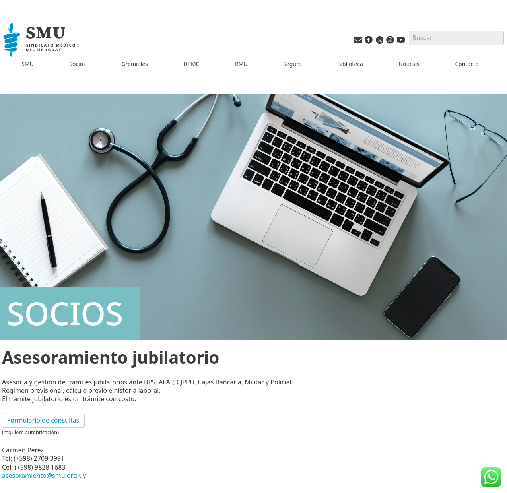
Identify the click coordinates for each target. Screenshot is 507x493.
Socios (77, 64)
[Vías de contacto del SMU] (358, 41)
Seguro (292, 64)
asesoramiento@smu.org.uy (44, 475)
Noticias (409, 64)
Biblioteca (350, 64)
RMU (241, 64)
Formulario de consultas (43, 420)
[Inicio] (40, 41)
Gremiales (134, 64)
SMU (27, 64)
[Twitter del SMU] (379, 41)
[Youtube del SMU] (401, 41)
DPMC (191, 64)
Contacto (467, 64)
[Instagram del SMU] (390, 41)
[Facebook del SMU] (369, 41)
